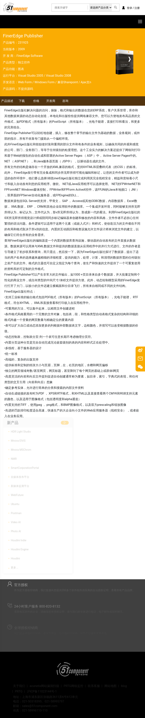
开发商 (50, 101)
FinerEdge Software (29, 56)
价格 (36, 101)
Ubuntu (15, 503)
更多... (14, 566)
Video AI (16, 521)
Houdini (15, 557)
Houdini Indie (18, 539)
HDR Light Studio (21, 430)
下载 (22, 101)
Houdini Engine (20, 548)
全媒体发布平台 (20, 476)
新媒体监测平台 (20, 485)
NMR (14, 457)
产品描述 (7, 101)
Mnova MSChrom (21, 448)
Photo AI (16, 530)
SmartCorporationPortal (25, 466)
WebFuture (17, 494)
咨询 (65, 101)
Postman (16, 512)
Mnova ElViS (18, 439)
